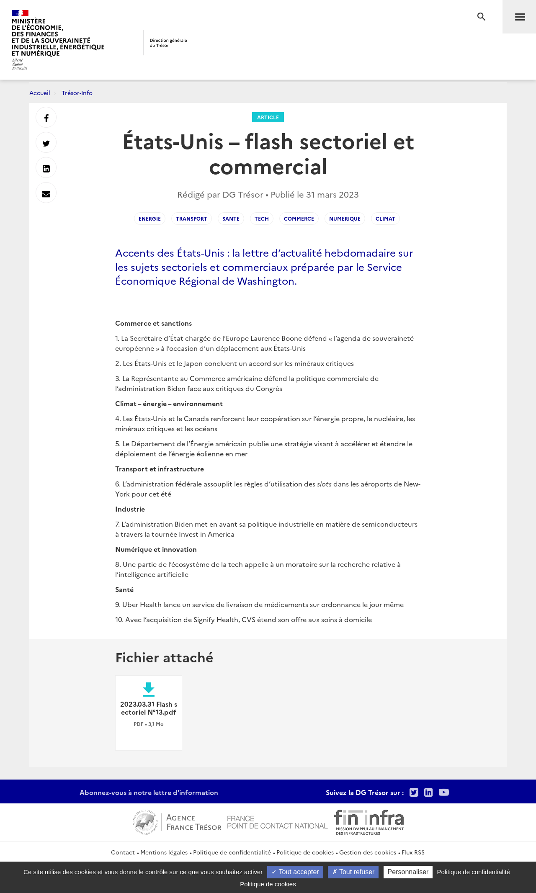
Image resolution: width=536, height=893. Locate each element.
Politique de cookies (305, 852)
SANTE (231, 218)
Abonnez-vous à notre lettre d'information (149, 792)
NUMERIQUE (345, 218)
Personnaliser (408, 871)
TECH (262, 218)
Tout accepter (295, 871)
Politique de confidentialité (232, 852)
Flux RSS (413, 852)
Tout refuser (353, 871)
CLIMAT (385, 218)
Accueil (39, 92)
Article (268, 117)
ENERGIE (150, 218)
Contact (123, 852)
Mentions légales (164, 852)
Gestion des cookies (367, 852)
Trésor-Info (77, 92)
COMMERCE (299, 218)
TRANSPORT (191, 218)
